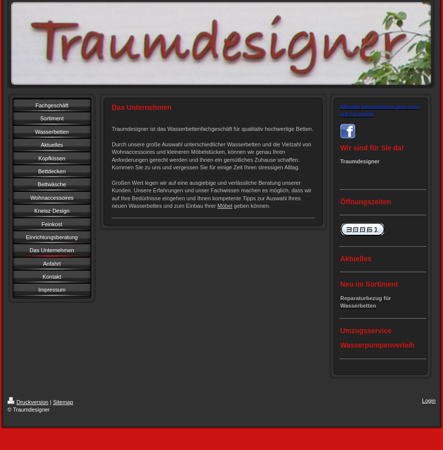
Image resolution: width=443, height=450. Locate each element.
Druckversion (27, 402)
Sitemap (63, 402)
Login (429, 401)
